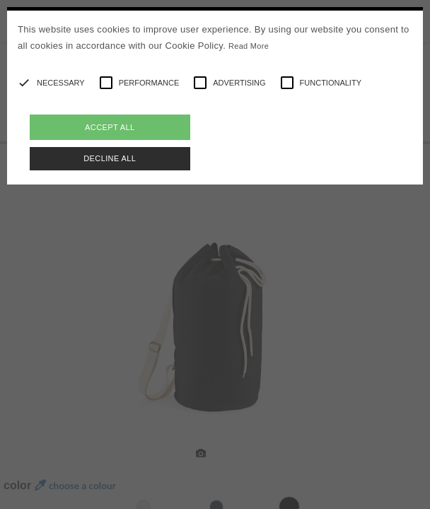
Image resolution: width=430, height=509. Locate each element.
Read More (248, 46)
